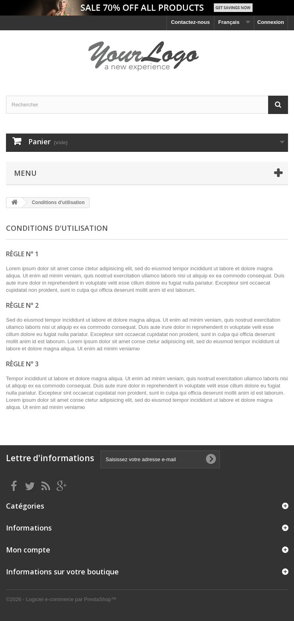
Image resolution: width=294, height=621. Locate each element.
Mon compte (28, 549)
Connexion (270, 22)
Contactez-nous (190, 22)
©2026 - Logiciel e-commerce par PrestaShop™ (61, 599)
